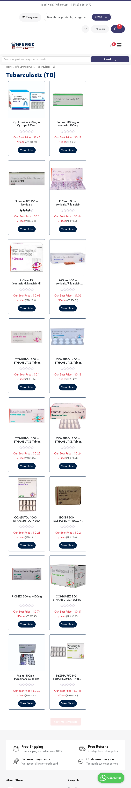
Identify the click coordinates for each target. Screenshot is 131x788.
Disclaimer (73, 707)
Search (101, 17)
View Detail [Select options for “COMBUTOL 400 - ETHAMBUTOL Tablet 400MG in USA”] (65, 303)
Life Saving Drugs (24, 67)
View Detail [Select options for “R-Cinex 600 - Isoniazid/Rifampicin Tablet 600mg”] (105, 226)
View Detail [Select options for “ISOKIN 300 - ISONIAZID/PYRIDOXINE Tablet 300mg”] (105, 381)
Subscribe (51, 744)
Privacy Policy (75, 682)
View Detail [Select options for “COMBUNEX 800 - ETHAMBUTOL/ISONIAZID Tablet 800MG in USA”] (65, 458)
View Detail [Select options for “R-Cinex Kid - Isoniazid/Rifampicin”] (26, 226)
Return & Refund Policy (81, 695)
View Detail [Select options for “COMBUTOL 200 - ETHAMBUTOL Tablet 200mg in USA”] (26, 303)
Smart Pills (12, 701)
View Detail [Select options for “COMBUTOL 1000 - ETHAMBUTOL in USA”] (65, 381)
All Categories (14, 707)
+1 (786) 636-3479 (80, 5)
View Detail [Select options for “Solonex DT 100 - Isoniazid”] (105, 148)
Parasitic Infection (16, 695)
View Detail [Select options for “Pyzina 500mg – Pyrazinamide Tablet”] (105, 458)
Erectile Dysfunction (17, 682)
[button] (118, 29)
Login (100, 29)
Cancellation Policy (78, 701)
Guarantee (74, 633)
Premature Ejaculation (18, 689)
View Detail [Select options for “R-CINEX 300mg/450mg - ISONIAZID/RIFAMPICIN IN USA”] (26, 458)
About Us (73, 621)
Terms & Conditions (79, 689)
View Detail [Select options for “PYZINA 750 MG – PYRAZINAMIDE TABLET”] (26, 536)
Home (9, 67)
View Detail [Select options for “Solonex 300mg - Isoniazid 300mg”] (65, 148)
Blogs (71, 646)
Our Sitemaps (75, 640)
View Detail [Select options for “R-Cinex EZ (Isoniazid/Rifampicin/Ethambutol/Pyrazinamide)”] (65, 226)
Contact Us (74, 627)
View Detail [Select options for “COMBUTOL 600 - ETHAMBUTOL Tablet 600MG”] (105, 303)
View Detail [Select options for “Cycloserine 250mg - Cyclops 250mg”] (26, 148)
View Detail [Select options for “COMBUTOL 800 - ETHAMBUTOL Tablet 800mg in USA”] (26, 381)
